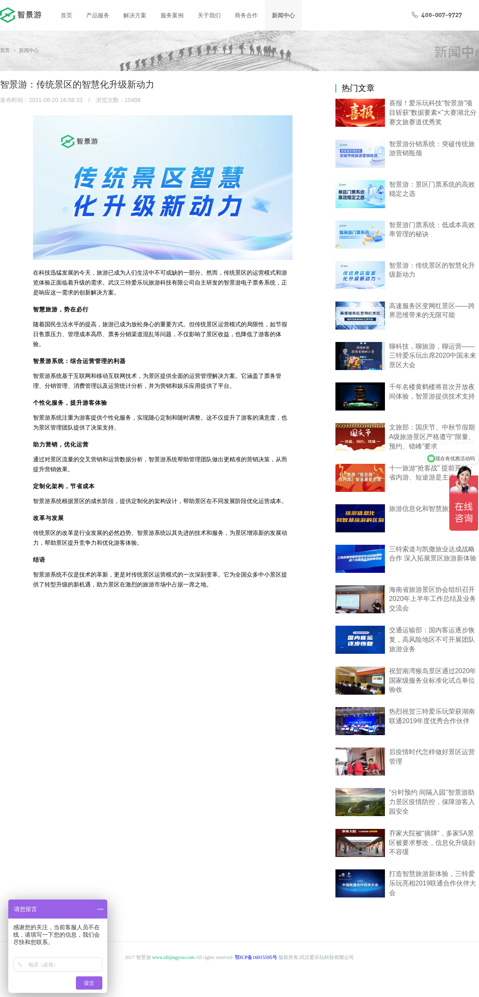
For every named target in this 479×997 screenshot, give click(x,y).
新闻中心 (283, 15)
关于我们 (209, 15)
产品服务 (97, 15)
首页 (66, 15)
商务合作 (246, 15)
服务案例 (172, 15)
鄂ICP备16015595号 (256, 957)
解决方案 (134, 15)
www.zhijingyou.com (173, 957)
